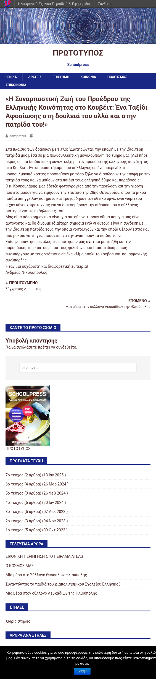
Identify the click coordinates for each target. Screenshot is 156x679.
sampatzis (17, 136)
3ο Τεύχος (14, 511)
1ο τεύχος (14, 530)
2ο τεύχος (14, 521)
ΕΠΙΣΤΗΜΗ (61, 77)
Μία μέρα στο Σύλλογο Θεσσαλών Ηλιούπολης (46, 575)
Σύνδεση (105, 4)
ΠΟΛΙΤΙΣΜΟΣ (117, 77)
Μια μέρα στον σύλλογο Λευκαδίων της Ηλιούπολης (51, 593)
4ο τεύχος (14, 502)
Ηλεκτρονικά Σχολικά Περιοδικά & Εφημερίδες (54, 4)
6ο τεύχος (14, 484)
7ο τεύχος (14, 475)
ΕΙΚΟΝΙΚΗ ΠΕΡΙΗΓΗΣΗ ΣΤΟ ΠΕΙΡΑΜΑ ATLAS (44, 556)
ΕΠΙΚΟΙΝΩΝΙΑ (16, 85)
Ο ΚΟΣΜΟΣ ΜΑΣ (20, 566)
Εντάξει (82, 671)
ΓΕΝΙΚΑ (11, 77)
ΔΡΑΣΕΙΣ (34, 77)
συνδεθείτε (66, 347)
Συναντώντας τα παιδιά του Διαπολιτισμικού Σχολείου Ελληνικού (63, 584)
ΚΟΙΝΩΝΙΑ (88, 77)
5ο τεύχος (14, 493)
